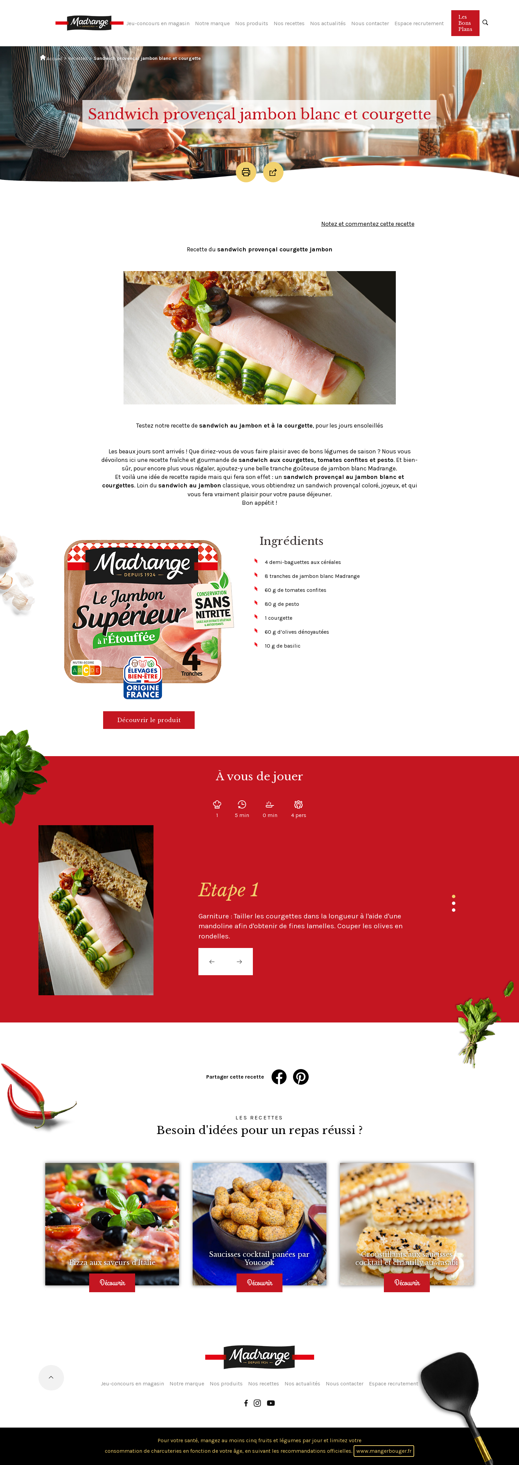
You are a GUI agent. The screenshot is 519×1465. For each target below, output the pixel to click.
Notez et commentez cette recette (368, 224)
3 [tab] (453, 910)
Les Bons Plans (465, 23)
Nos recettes (289, 23)
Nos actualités (328, 23)
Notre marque (212, 23)
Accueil (51, 58)
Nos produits (251, 23)
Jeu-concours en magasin (158, 23)
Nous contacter (370, 23)
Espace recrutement (419, 23)
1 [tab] (453, 896)
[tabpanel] (304, 910)
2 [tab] (453, 903)
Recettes (78, 58)
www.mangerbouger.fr (383, 1451)
